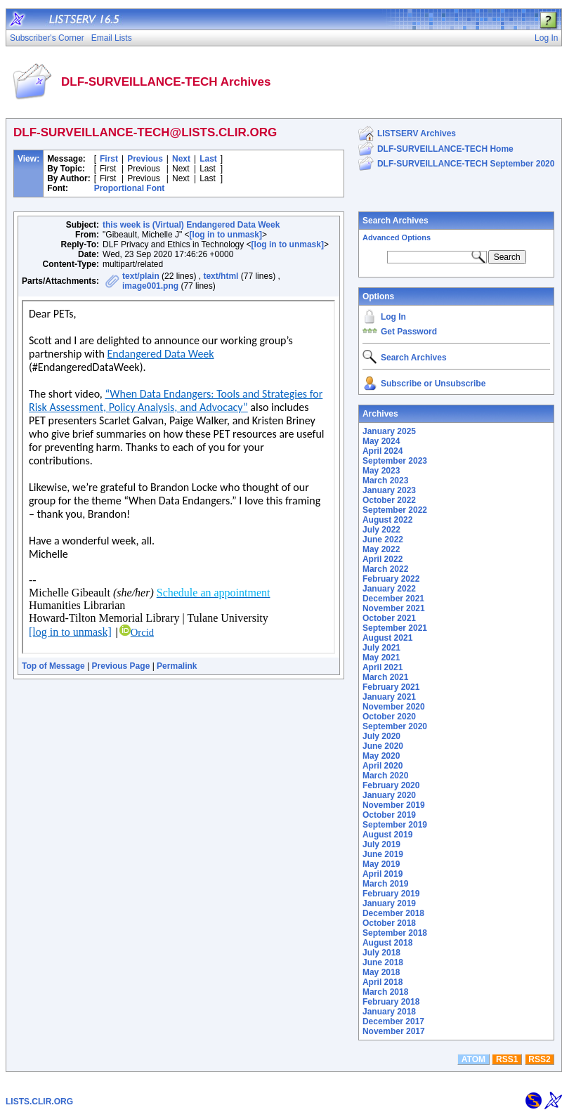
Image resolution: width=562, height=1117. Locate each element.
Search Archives (395, 221)
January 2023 (389, 490)
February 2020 (390, 785)
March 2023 (385, 480)
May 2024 (381, 441)
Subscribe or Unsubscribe (433, 383)
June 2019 (382, 854)
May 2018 (381, 972)
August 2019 (387, 835)
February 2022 (390, 579)
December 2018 (393, 913)
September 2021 (394, 628)
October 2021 (389, 618)
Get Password (409, 332)
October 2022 (389, 500)
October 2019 (389, 815)
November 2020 (393, 707)
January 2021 (389, 697)
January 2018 (389, 1012)
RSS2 (539, 1059)
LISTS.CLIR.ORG (39, 1101)
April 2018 (382, 982)
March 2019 (385, 884)
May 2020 (381, 756)
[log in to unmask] (226, 235)
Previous (145, 159)
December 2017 (393, 1021)
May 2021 (381, 657)
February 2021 (390, 687)
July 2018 (381, 953)
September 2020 (394, 726)
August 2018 (387, 943)
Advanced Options (396, 237)
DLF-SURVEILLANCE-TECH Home (445, 149)
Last (208, 159)
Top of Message (53, 666)
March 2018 (385, 992)
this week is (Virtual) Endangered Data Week (191, 225)
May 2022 (381, 549)
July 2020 (381, 736)
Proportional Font (129, 188)
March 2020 (385, 775)
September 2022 (394, 510)
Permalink (177, 666)
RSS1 (507, 1059)
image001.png (150, 286)
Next (181, 159)
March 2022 (385, 569)
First (109, 159)
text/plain (140, 276)
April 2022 (382, 559)
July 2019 (381, 844)
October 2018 (389, 923)
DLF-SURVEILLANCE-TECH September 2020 (466, 164)
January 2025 (389, 431)
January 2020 (389, 795)
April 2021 (382, 667)
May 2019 (381, 864)
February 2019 (390, 894)
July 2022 (381, 530)
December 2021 (393, 598)
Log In (393, 317)
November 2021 (393, 608)
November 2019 (393, 805)
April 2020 (382, 766)
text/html (220, 276)
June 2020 (382, 746)
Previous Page (121, 666)
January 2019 (389, 903)
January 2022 (389, 589)
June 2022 (382, 539)
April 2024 (382, 451)
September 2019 (394, 825)
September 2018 (394, 933)
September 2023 (394, 461)
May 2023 (381, 471)
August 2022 (387, 520)
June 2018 (382, 962)
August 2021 (387, 638)
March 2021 (385, 677)
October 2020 (389, 716)
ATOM (473, 1059)
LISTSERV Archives (416, 133)
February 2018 (390, 1002)
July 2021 (381, 648)
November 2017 (393, 1031)
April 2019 (382, 874)
